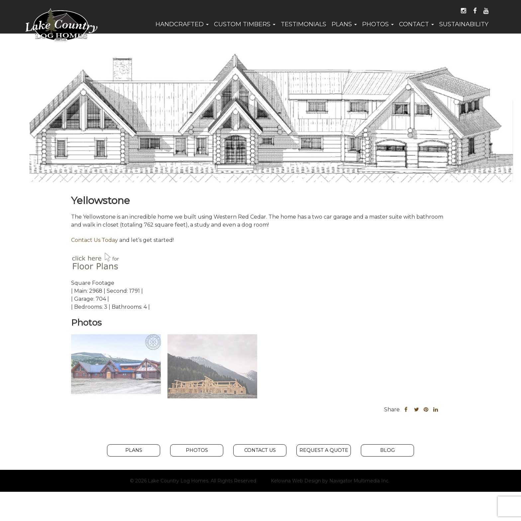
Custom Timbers (244, 24)
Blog (387, 451)
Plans (344, 24)
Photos (378, 24)
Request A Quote (323, 451)
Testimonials (303, 24)
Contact (416, 24)
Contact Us (260, 451)
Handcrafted (182, 24)
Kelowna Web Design (296, 481)
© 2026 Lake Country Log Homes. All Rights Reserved (193, 481)
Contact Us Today (94, 240)
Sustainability (463, 24)
